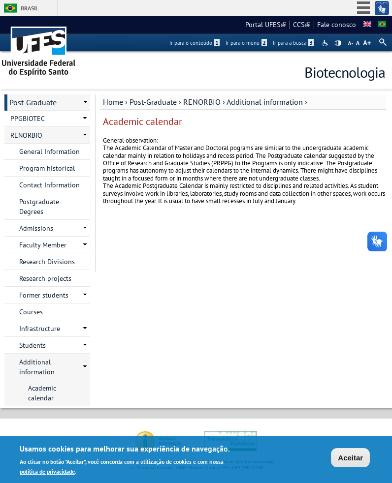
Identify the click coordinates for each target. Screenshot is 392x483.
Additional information (265, 102)
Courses (31, 311)
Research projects (45, 278)
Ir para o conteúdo (194, 42)
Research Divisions (47, 261)
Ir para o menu (246, 42)
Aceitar (350, 458)
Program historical (47, 168)
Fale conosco (336, 24)
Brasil (29, 8)
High (337, 43)
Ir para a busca (293, 42)
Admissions (36, 228)
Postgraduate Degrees (39, 206)
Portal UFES (265, 24)
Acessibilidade (326, 43)
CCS (301, 24)
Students (32, 345)
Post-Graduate (153, 102)
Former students (43, 295)
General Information (49, 151)
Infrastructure (39, 328)
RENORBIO (202, 102)
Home (113, 102)
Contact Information (49, 185)
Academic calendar (42, 393)
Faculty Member (42, 245)
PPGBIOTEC (27, 118)
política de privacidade (47, 472)
